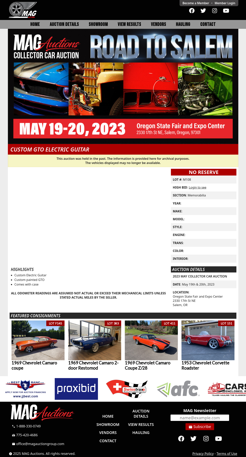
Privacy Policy (203, 453)
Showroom (98, 24)
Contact (208, 24)
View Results (129, 24)
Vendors (158, 24)
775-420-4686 (25, 435)
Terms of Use (227, 453)
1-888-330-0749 (26, 426)
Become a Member (195, 3)
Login (225, 3)
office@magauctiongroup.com (38, 443)
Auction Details (64, 24)
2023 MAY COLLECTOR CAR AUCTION (200, 276)
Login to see (197, 187)
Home (35, 24)
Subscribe (200, 426)
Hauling (183, 24)
